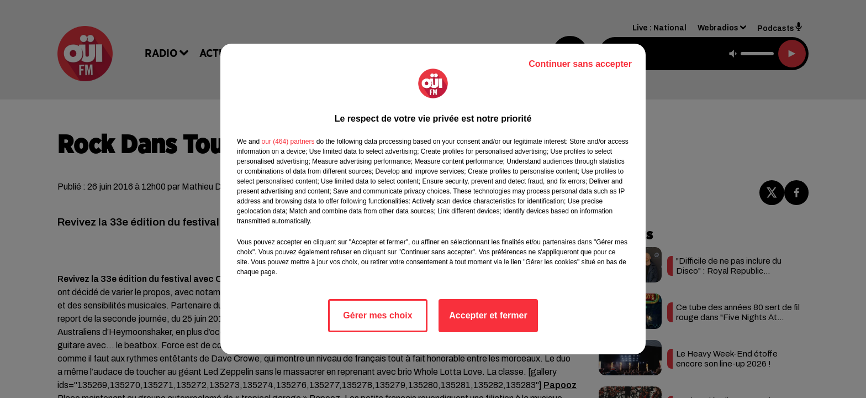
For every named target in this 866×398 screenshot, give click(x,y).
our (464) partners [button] (287, 141)
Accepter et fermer (488, 315)
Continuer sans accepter (580, 64)
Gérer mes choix (377, 315)
